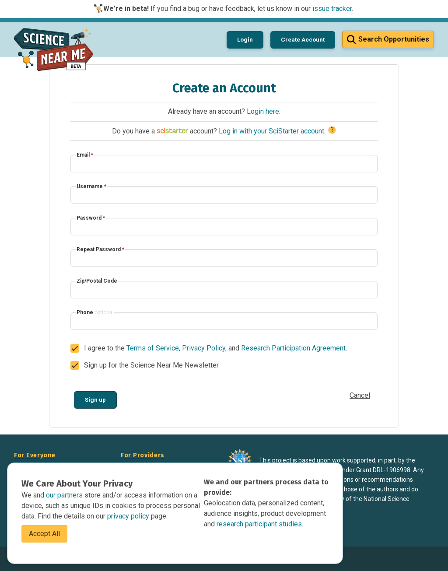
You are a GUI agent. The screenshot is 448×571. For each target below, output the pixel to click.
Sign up (95, 399)
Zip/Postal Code (97, 281)
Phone (95, 312)
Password (91, 218)
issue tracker (332, 8)
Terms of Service (152, 348)
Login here (263, 111)
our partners (65, 495)
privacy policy (129, 516)
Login (245, 39)
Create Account (303, 39)
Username (91, 186)
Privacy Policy (203, 348)
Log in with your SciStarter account (271, 131)
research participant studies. (260, 524)
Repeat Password (100, 249)
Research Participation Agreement (293, 348)
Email (85, 155)
